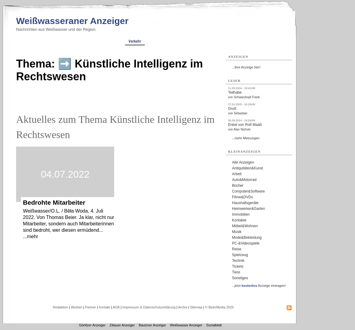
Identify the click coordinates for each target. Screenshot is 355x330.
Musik (236, 231)
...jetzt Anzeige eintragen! (259, 285)
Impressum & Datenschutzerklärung (149, 307)
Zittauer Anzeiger (122, 325)
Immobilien (241, 214)
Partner (90, 307)
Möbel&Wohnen (245, 226)
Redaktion (60, 307)
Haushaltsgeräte (245, 202)
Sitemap (196, 307)
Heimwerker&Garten (248, 208)
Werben (76, 307)
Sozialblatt (214, 325)
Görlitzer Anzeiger (92, 325)
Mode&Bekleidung (246, 237)
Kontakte (239, 220)
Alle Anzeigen (243, 162)
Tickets (238, 266)
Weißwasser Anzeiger (186, 325)
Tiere (236, 272)
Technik (238, 260)
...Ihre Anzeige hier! (246, 67)
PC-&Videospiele (246, 243)
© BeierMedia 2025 (219, 307)
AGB (116, 307)
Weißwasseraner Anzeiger (72, 20)
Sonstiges (240, 278)
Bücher (238, 185)
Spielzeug (240, 254)
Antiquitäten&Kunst (247, 168)
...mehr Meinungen (246, 138)
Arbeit (236, 173)
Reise (236, 249)
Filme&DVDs (242, 197)
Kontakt (104, 307)
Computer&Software (248, 191)
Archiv (182, 307)
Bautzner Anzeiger (152, 325)
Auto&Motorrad (244, 179)
